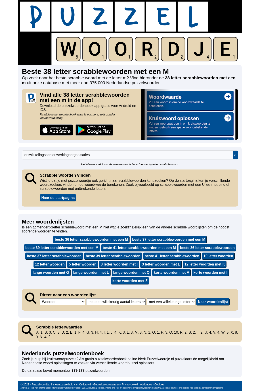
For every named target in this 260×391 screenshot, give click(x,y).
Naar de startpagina (58, 198)
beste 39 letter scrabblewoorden (113, 256)
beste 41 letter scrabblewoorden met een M (139, 248)
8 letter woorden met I (119, 264)
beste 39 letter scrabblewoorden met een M (62, 248)
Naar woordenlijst (213, 302)
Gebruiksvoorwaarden (106, 384)
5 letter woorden (82, 264)
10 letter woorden (218, 256)
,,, (62, 301)
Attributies (146, 384)
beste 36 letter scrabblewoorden (207, 248)
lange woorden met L (91, 272)
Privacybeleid (130, 384)
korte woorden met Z (129, 281)
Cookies (159, 384)
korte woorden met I (210, 272)
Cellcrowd (85, 384)
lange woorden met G (51, 272)
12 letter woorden (50, 264)
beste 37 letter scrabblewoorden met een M (168, 239)
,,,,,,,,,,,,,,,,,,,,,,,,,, (171, 301)
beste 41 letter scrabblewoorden (172, 256)
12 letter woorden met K (205, 264)
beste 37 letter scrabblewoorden (54, 256)
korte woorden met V (171, 272)
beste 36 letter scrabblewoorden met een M (91, 239)
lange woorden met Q (131, 272)
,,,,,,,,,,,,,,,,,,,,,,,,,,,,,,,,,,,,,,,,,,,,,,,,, (116, 301)
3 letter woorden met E (161, 264)
